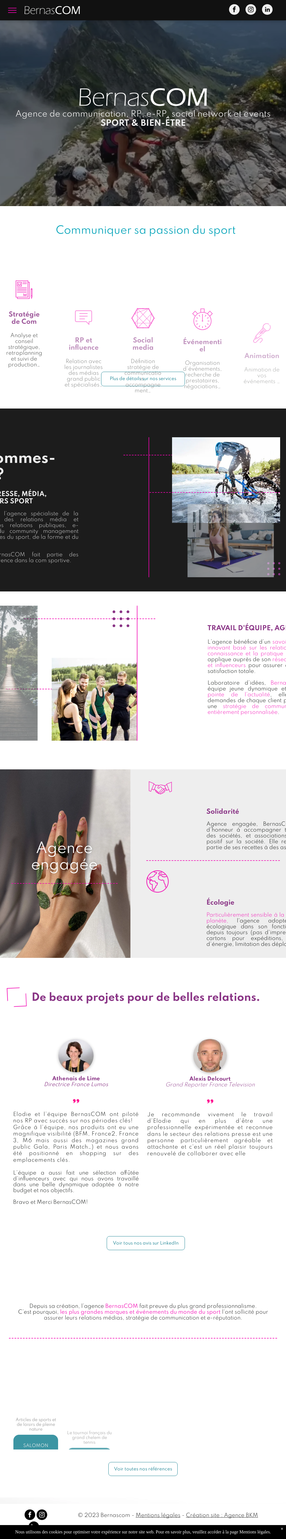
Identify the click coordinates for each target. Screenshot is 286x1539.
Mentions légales (158, 1515)
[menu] (12, 10)
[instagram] (251, 10)
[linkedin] (267, 10)
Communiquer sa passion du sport (146, 230)
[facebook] (234, 10)
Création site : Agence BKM (222, 1515)
